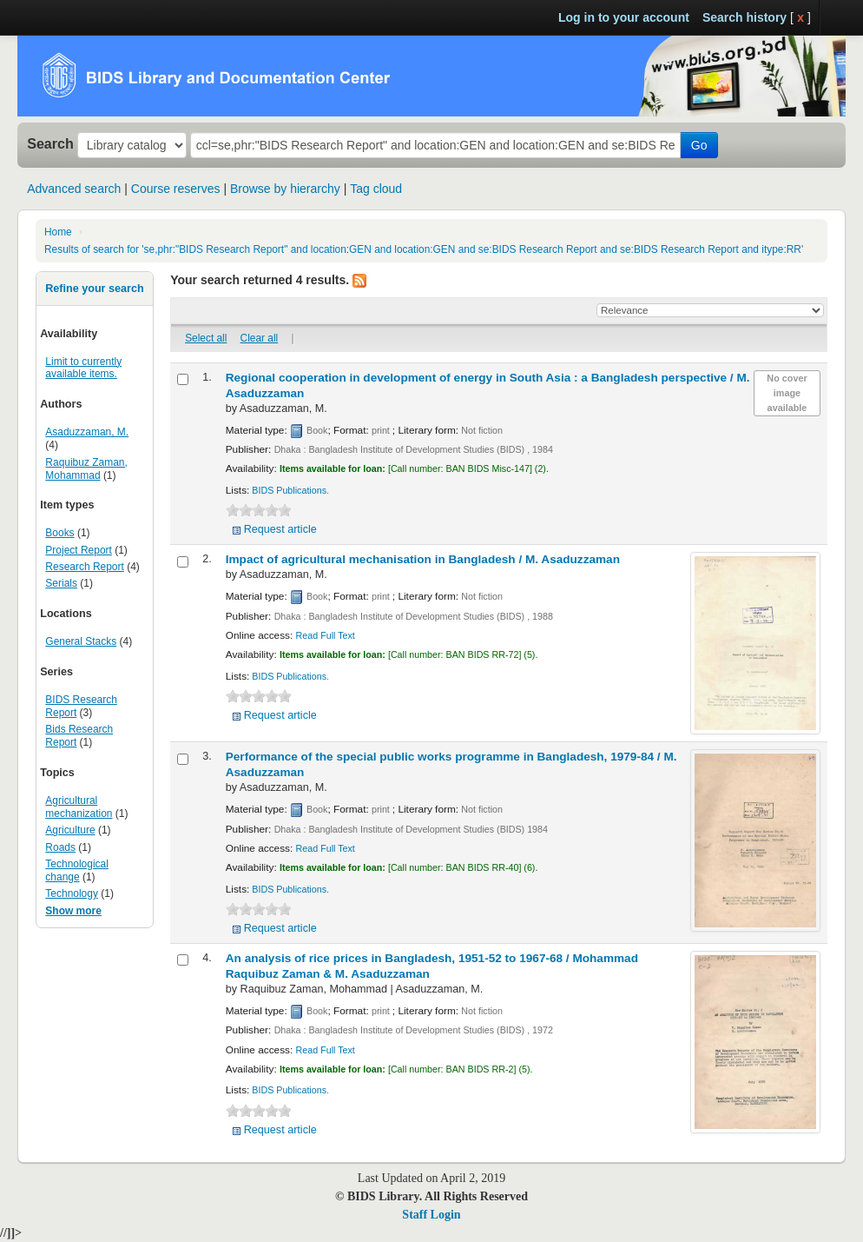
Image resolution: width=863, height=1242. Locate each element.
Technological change (77, 870)
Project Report (78, 550)
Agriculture (70, 830)
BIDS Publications (289, 490)
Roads (60, 847)
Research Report (84, 567)
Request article (280, 529)
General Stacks (80, 641)
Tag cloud (376, 189)
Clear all (259, 338)
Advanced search (74, 189)
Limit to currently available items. (83, 368)
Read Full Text (325, 635)
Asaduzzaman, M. (86, 432)
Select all (206, 338)
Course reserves (176, 189)
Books (59, 533)
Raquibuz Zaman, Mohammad (86, 469)
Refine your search (94, 288)
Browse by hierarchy (285, 189)
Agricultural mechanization (78, 807)
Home (58, 232)
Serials (61, 583)
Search (50, 143)
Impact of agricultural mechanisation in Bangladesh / (423, 559)
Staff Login (431, 1214)
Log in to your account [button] (623, 17)
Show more (73, 911)
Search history (744, 17)
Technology (71, 893)
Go (699, 145)
